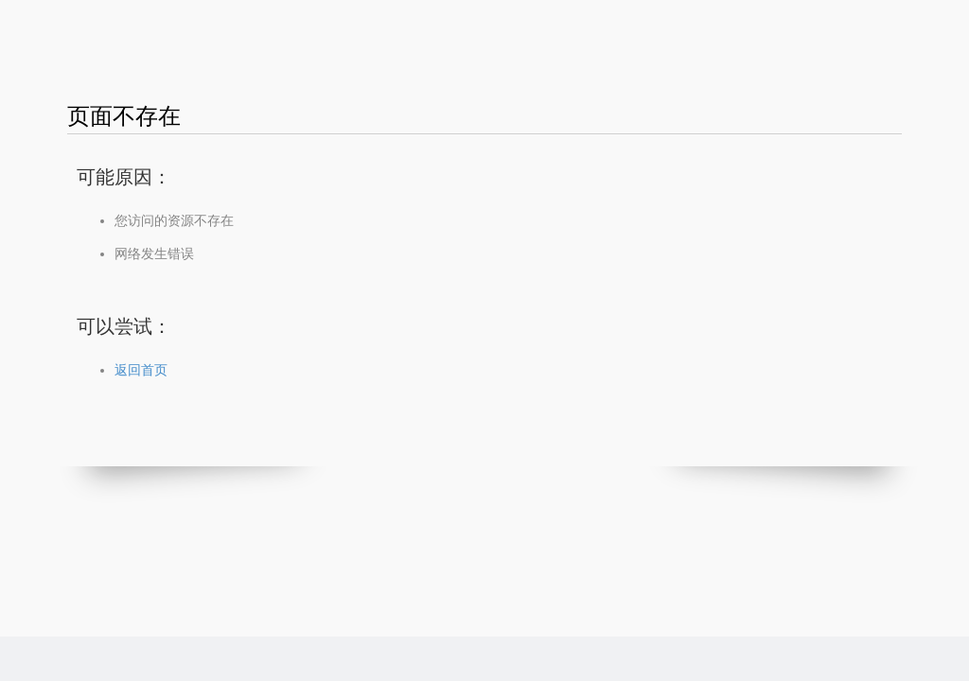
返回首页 (141, 369)
